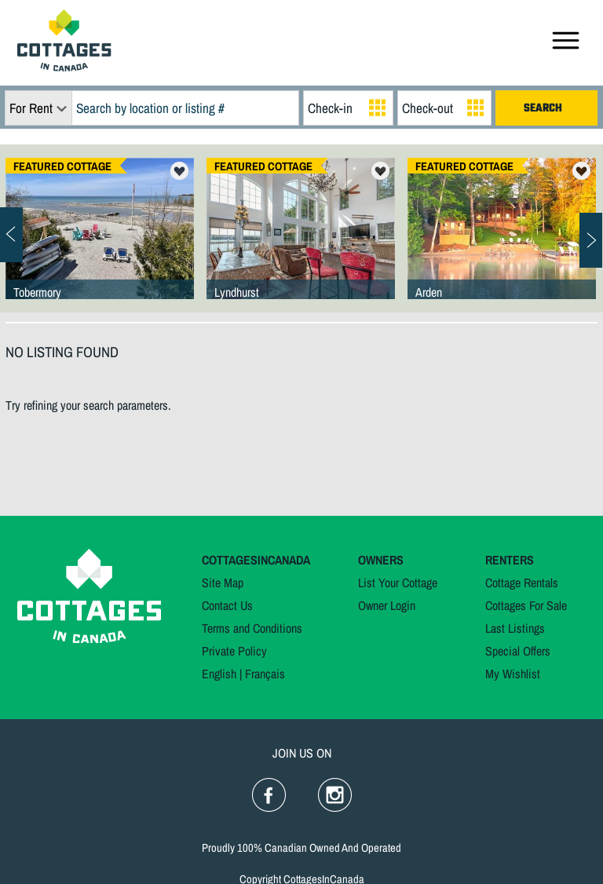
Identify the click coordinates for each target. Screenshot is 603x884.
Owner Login (386, 605)
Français (265, 673)
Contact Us (227, 605)
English (219, 673)
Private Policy (234, 650)
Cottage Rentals (521, 582)
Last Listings (515, 628)
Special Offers (517, 650)
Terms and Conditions (252, 628)
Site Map (222, 582)
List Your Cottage (397, 582)
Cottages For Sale (526, 605)
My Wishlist (512, 673)
